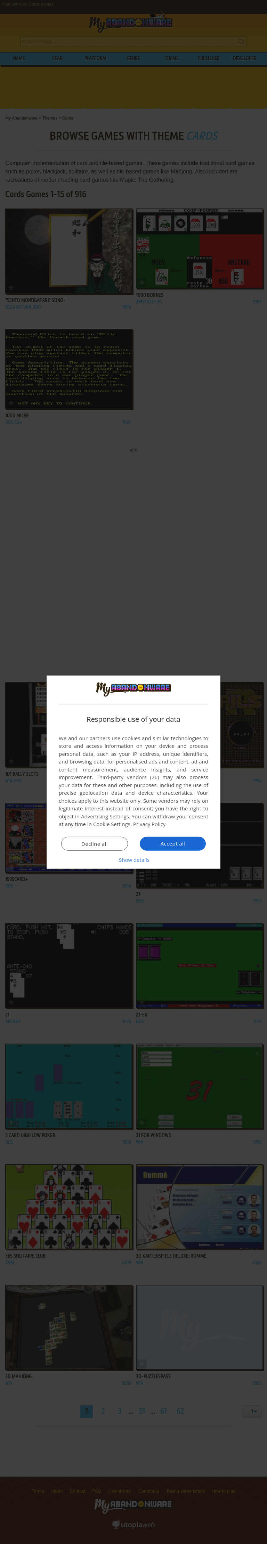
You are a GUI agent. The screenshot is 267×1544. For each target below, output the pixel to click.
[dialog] (133, 771)
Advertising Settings (105, 816)
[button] (133, 860)
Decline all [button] (94, 843)
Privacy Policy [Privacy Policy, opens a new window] (149, 823)
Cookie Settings (111, 823)
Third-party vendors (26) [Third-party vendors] (127, 777)
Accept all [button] (173, 843)
